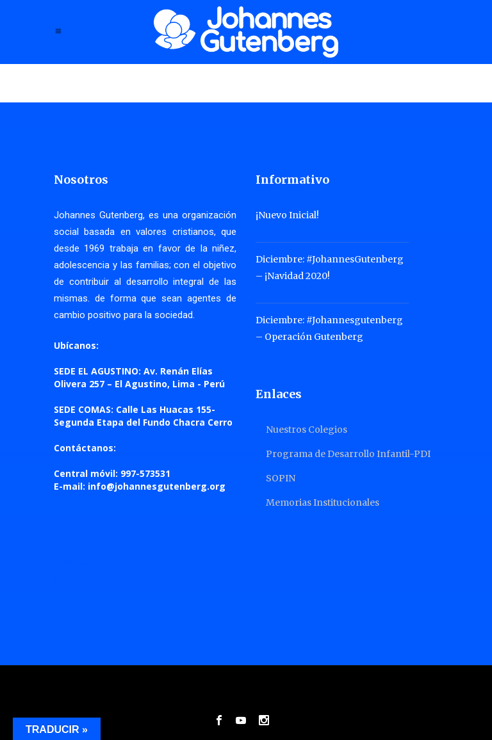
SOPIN (280, 478)
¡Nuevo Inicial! (287, 215)
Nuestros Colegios (306, 429)
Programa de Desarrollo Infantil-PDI (348, 454)
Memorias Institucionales (322, 502)
